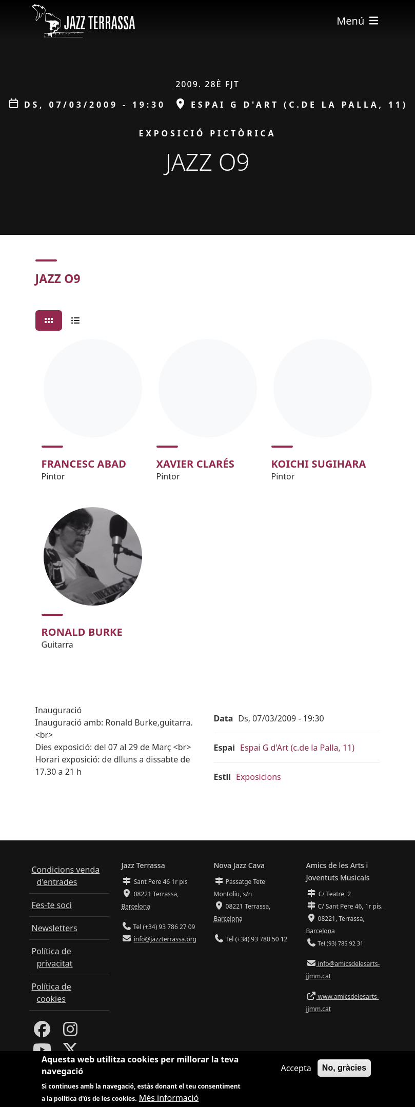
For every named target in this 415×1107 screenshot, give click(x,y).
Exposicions (258, 776)
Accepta (296, 1070)
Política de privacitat (52, 957)
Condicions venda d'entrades (66, 876)
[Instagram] (70, 1032)
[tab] (48, 320)
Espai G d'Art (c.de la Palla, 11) (297, 747)
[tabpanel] (207, 499)
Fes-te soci (52, 905)
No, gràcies (344, 1070)
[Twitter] (70, 1052)
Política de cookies (51, 992)
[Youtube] (42, 1052)
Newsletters (54, 928)
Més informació (169, 1100)
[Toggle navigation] (358, 20)
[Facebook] (42, 1032)
